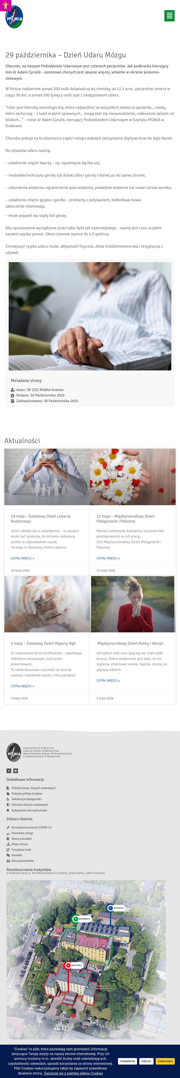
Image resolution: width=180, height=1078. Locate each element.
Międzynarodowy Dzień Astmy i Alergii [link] (130, 643)
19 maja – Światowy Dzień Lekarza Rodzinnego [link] (41, 519)
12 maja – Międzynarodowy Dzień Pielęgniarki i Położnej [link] (125, 519)
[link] (5, 5)
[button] (169, 15)
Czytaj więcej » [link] (22, 558)
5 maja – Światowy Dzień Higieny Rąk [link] (43, 643)
